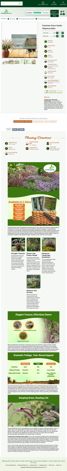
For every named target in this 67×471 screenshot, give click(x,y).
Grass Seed (36, 461)
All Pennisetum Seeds (43, 19)
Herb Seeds (28, 461)
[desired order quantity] (59, 33)
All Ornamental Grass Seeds (25, 19)
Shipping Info (42, 465)
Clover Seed (11, 461)
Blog (54, 15)
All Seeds (11, 19)
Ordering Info (33, 465)
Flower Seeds (20, 461)
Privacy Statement (11, 465)
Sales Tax (51, 465)
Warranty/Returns (23, 465)
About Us (58, 465)
